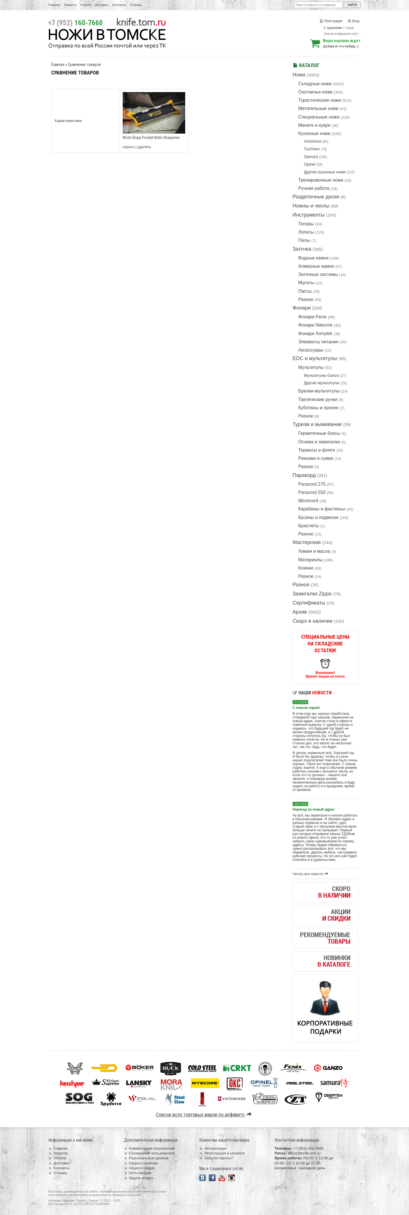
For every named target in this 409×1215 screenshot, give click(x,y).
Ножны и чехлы (311, 206)
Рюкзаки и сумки (315, 458)
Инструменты (308, 215)
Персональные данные (146, 1158)
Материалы (310, 559)
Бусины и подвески (318, 517)
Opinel (309, 164)
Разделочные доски (316, 197)
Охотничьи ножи (315, 92)
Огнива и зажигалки (319, 441)
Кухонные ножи (314, 133)
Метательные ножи (318, 108)
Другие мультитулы (321, 383)
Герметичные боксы (319, 433)
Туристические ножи (319, 100)
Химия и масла (314, 551)
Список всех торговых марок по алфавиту (204, 1115)
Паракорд (304, 475)
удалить (144, 147)
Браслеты (308, 525)
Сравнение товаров (84, 64)
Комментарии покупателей (149, 1148)
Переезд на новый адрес (314, 809)
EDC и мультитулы (315, 358)
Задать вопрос (139, 1178)
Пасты (305, 291)
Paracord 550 (311, 492)
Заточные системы (318, 274)
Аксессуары (310, 350)
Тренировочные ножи (320, 180)
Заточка (302, 249)
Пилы (304, 240)
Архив (300, 612)
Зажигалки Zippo (312, 594)
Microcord (308, 500)
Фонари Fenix (312, 316)
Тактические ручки (317, 399)
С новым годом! (306, 708)
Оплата (85, 5)
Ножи (299, 75)
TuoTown (312, 149)
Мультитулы (311, 367)
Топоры (306, 223)
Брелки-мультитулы (319, 391)
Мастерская (307, 542)
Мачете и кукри (314, 125)
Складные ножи (314, 83)
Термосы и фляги (316, 450)
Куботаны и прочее (318, 407)
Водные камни (313, 258)
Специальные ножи (318, 117)
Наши (312, 692)
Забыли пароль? (216, 1158)
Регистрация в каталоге (222, 1153)
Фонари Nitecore (315, 325)
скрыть (129, 147)
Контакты (119, 5)
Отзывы (135, 5)
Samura (311, 156)
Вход (353, 21)
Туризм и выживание (317, 424)
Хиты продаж (138, 1173)
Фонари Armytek (315, 333)
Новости (70, 5)
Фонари (302, 308)
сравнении (334, 28)
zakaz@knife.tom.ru (304, 1153)
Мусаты (306, 282)
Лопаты (306, 232)
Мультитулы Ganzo (321, 375)
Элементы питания (318, 341)
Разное (305, 299)
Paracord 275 (311, 484)
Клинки (305, 568)
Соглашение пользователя (149, 1153)
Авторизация (212, 1148)
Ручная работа (313, 188)
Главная (54, 5)
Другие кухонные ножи (324, 172)
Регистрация (331, 21)
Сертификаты (309, 603)
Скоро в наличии (313, 621)
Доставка (101, 5)
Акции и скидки (139, 1168)
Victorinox (312, 141)
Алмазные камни (316, 266)
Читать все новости (311, 874)
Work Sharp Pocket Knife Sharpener (151, 137)
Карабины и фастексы (321, 508)
